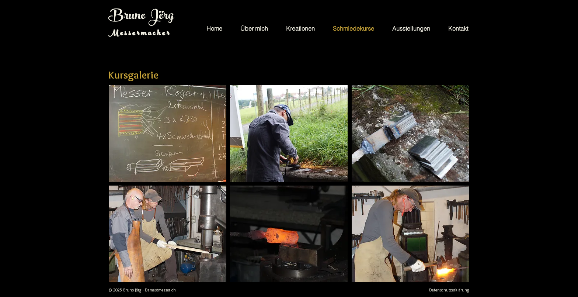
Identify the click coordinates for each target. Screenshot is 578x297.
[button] (167, 133)
